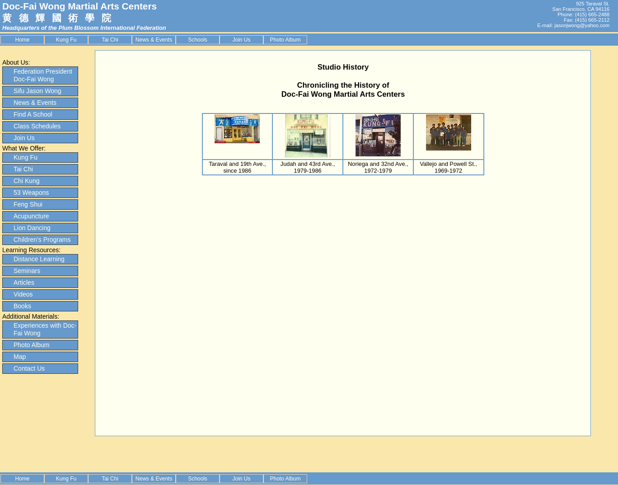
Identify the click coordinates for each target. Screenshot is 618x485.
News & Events (154, 40)
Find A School (33, 114)
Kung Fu (66, 40)
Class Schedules (37, 126)
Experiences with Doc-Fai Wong (45, 329)
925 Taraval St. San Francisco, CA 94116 (580, 6)
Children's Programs (42, 239)
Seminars (27, 270)
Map (20, 356)
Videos (23, 294)
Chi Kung (27, 180)
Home (22, 40)
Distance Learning (39, 259)
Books (22, 306)
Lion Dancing (32, 227)
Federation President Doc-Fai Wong (43, 75)
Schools (197, 40)
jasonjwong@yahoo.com (581, 25)
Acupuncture (31, 216)
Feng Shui (28, 204)
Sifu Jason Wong (37, 90)
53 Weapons (31, 192)
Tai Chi (110, 40)
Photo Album (285, 40)
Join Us (241, 40)
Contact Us (29, 368)
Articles (24, 282)
